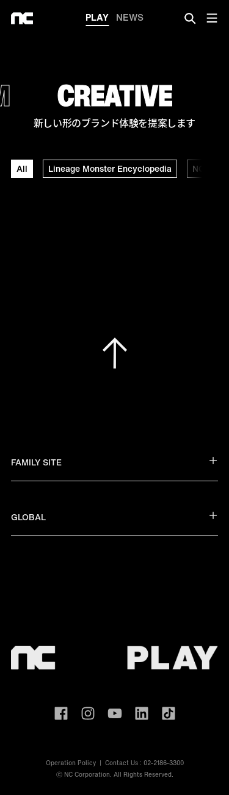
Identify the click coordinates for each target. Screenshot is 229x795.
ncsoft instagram (88, 713)
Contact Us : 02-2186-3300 (144, 763)
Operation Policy (71, 763)
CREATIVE (114, 95)
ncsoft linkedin (141, 713)
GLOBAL (114, 517)
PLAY (97, 18)
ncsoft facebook (61, 713)
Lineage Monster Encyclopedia (110, 168)
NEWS (130, 17)
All (21, 168)
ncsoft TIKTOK (168, 713)
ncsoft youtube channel (114, 713)
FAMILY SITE (114, 462)
